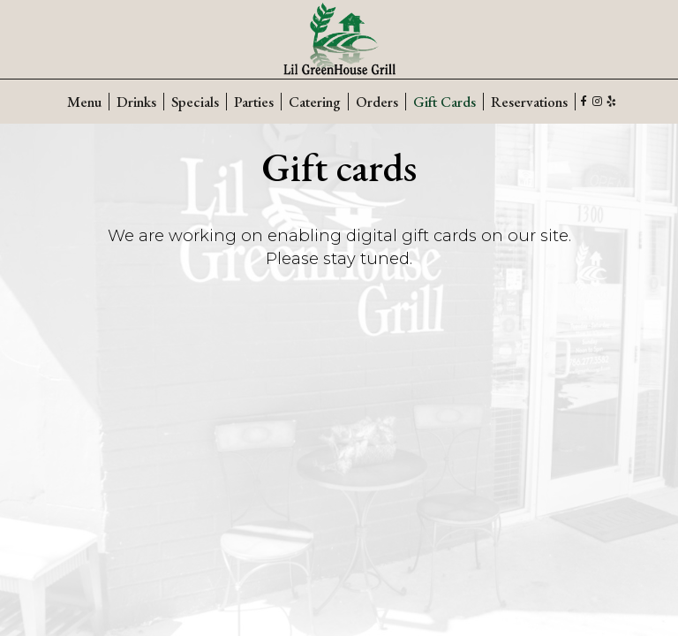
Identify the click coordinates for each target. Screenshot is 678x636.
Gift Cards (444, 101)
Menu (84, 101)
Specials (195, 101)
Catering (315, 101)
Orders (377, 101)
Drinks (136, 101)
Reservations (529, 101)
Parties (254, 101)
